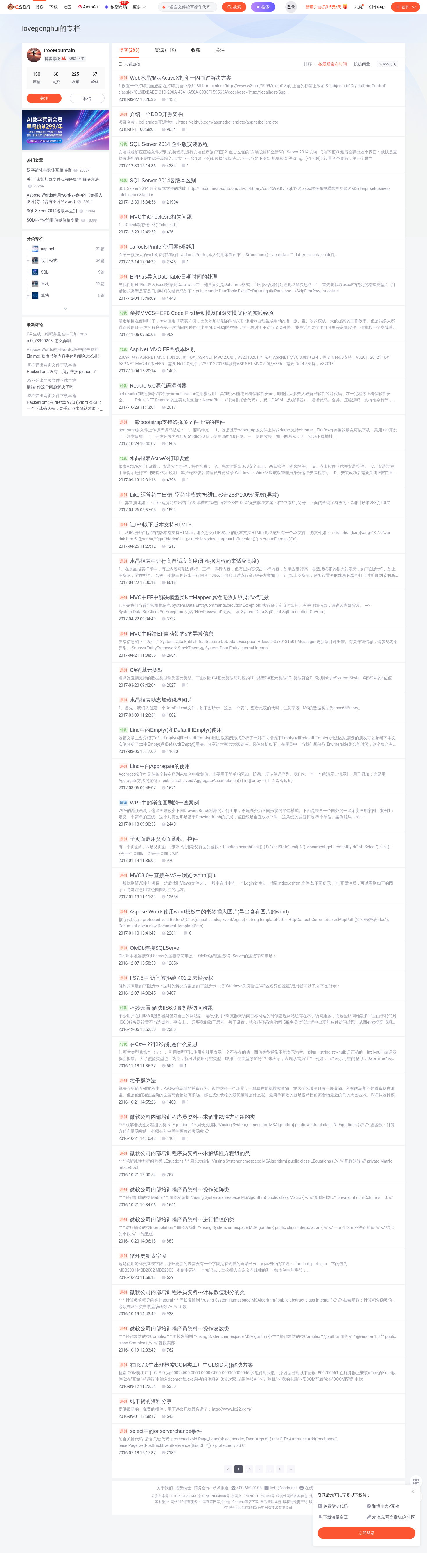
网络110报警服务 (184, 1502)
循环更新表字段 (142, 1256)
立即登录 (366, 1533)
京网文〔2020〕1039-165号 (253, 1496)
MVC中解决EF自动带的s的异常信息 (166, 634)
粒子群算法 (137, 1080)
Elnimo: (34, 356)
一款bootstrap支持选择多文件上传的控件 (172, 422)
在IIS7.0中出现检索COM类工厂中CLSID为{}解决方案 (186, 1365)
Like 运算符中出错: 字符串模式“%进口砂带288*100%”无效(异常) (199, 495)
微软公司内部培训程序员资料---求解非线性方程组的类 (187, 1117)
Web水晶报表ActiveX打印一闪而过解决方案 (175, 78)
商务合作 (202, 1488)
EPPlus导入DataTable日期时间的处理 (168, 277)
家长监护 (162, 1502)
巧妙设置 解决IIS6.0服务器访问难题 (166, 1008)
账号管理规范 (270, 1502)
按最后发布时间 (332, 64)
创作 (405, 7)
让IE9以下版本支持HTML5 (155, 525)
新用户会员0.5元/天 (327, 6)
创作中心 (377, 7)
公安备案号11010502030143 (173, 1496)
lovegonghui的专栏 (51, 28)
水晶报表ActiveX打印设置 (154, 458)
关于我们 (165, 1488)
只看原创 (129, 64)
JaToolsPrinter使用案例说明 (156, 247)
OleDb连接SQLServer (150, 948)
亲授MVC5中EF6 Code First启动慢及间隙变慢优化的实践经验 (196, 313)
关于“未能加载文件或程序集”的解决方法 (63, 182)
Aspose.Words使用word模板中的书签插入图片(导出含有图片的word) (204, 912)
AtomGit (87, 7)
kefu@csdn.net (283, 1488)
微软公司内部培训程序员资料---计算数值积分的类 (182, 1292)
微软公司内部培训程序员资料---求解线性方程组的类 (184, 1153)
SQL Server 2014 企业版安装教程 (163, 144)
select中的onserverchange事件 (160, 1431)
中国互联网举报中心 (215, 1502)
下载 (53, 7)
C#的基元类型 (141, 670)
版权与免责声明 (295, 1502)
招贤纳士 (183, 1488)
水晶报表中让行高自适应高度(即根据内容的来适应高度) (189, 561)
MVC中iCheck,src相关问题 (155, 217)
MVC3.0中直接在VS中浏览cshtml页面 (168, 875)
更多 (139, 7)
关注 (44, 98)
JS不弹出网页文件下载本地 (51, 365)
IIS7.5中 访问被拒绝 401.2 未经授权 (166, 978)
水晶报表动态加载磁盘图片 (156, 700)
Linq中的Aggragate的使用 (154, 766)
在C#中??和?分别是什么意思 (158, 1044)
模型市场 (116, 5)
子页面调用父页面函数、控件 (158, 839)
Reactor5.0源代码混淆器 (153, 386)
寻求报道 (220, 1488)
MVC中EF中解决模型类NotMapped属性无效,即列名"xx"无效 (194, 597)
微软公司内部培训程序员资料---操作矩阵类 (174, 1190)
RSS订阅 (387, 64)
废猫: (32, 387)
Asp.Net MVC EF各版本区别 (157, 349)
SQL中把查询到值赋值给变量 (62, 220)
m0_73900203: (41, 340)
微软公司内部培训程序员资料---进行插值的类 (176, 1219)
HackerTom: (38, 371)
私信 (87, 98)
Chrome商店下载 (245, 1502)
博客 (39, 7)
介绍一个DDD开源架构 (151, 114)
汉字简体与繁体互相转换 (58, 170)
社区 (67, 7)
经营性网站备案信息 (292, 1496)
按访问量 (362, 64)
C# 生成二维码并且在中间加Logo (57, 334)
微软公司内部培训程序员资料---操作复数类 (174, 1328)
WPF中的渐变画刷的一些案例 (159, 803)
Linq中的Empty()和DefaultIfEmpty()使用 (170, 730)
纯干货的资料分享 (145, 1401)
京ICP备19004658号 (213, 1496)
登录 (291, 7)
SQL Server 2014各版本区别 (157, 180)
